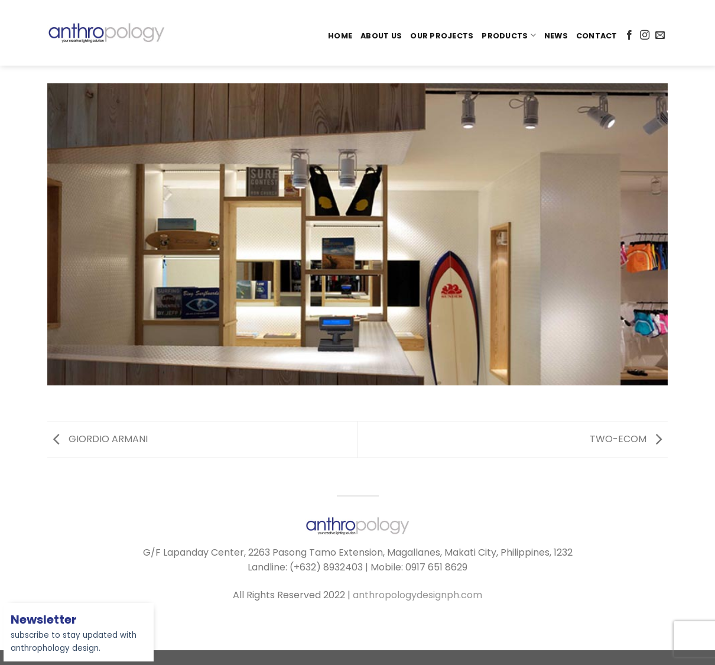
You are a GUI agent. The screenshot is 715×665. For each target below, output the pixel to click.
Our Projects (441, 36)
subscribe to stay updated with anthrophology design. (73, 634)
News (556, 36)
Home (340, 36)
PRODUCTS (509, 35)
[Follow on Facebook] (629, 35)
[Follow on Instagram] (644, 35)
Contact (597, 36)
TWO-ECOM (626, 439)
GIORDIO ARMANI (100, 439)
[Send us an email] (660, 35)
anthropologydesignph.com (417, 595)
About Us (381, 36)
